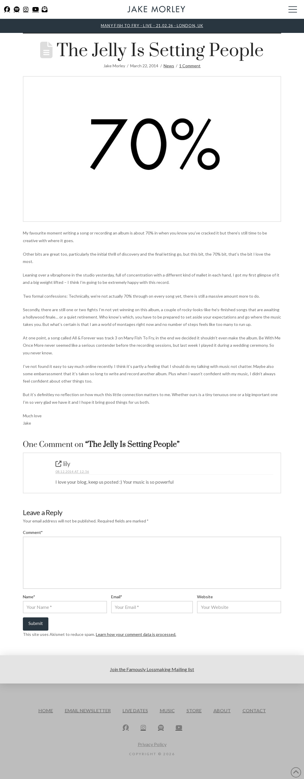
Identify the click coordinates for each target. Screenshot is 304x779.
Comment (33, 532)
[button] (293, 9)
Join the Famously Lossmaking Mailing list (152, 669)
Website (205, 596)
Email (116, 596)
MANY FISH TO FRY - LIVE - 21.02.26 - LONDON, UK (152, 25)
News (169, 65)
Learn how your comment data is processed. (136, 634)
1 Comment (190, 65)
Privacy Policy (152, 744)
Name (29, 596)
